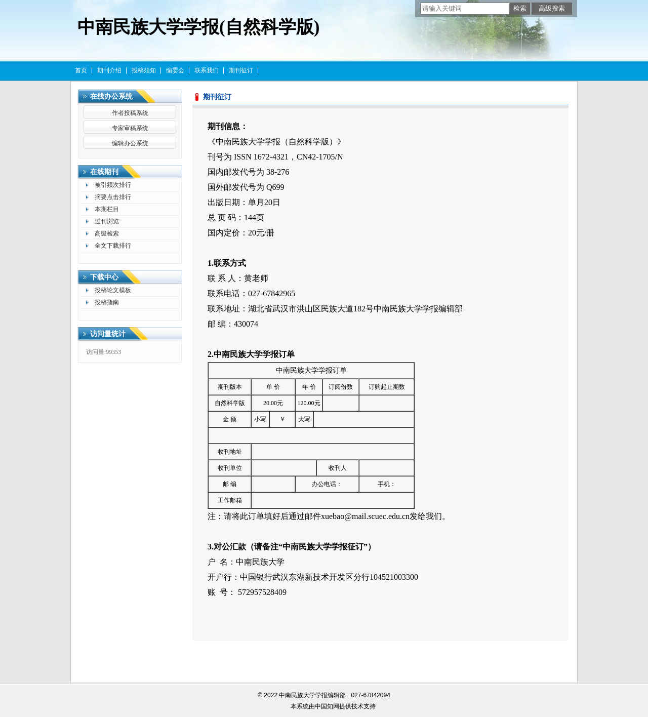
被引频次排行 (113, 184)
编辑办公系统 (130, 143)
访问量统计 (108, 334)
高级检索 (107, 233)
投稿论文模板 (113, 290)
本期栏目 (107, 209)
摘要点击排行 (113, 197)
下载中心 (104, 277)
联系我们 (206, 70)
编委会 (175, 70)
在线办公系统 (111, 96)
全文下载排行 (113, 245)
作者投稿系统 (130, 112)
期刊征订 (241, 70)
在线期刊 (104, 172)
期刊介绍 (109, 70)
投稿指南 (107, 302)
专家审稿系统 (130, 128)
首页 (81, 70)
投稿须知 (144, 70)
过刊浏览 (107, 221)
